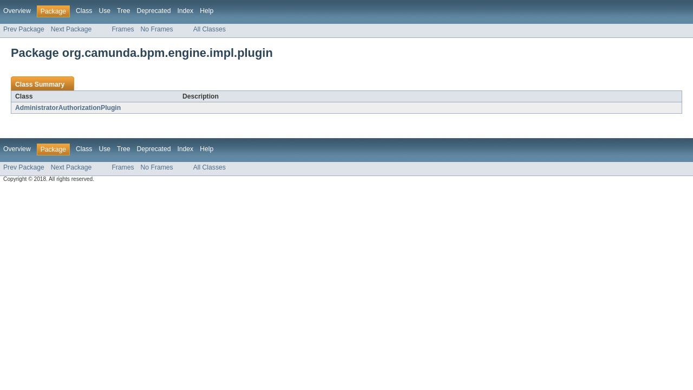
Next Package (71, 29)
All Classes (209, 29)
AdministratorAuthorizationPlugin (68, 108)
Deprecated (154, 11)
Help (206, 11)
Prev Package (23, 29)
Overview (17, 11)
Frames (123, 29)
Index (185, 11)
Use (104, 11)
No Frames (157, 29)
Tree (123, 11)
